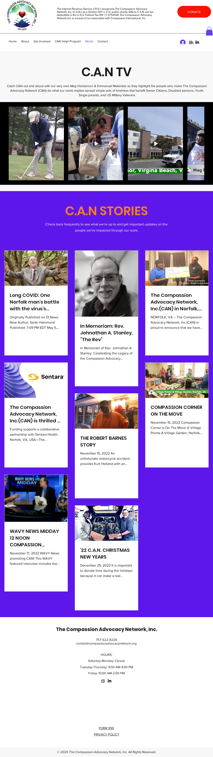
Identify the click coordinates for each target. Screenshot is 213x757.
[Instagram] (191, 42)
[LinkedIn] (197, 42)
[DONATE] (194, 12)
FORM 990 (106, 728)
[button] (209, 31)
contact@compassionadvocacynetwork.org (106, 643)
